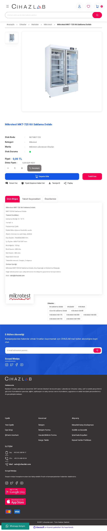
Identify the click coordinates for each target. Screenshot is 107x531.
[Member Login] (78, 6)
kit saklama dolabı (56, 307)
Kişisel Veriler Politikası (81, 440)
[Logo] (28, 6)
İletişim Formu (44, 430)
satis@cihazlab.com (17, 275)
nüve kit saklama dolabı (58, 311)
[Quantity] (15, 168)
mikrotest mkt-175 (55, 315)
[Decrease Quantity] (8, 168)
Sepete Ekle (39, 176)
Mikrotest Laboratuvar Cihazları (42, 147)
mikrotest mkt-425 (89, 315)
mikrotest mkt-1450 (73, 319)
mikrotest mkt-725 (55, 319)
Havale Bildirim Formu (47, 435)
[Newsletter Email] (53, 350)
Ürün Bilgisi (12, 199)
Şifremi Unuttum (12, 435)
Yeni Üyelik (9, 425)
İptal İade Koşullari (79, 435)
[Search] (53, 15)
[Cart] (97, 6)
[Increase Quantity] (22, 168)
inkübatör (70, 307)
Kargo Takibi (43, 440)
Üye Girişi (9, 430)
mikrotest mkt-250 (72, 315)
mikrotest (81, 307)
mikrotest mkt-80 (77, 311)
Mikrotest (33, 142)
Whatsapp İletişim (15, 526)
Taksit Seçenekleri (31, 199)
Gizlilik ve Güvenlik (79, 430)
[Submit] (97, 350)
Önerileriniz (50, 199)
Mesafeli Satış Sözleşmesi (83, 425)
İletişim (41, 425)
